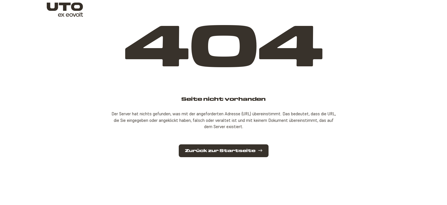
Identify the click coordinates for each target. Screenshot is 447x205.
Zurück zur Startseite (223, 151)
